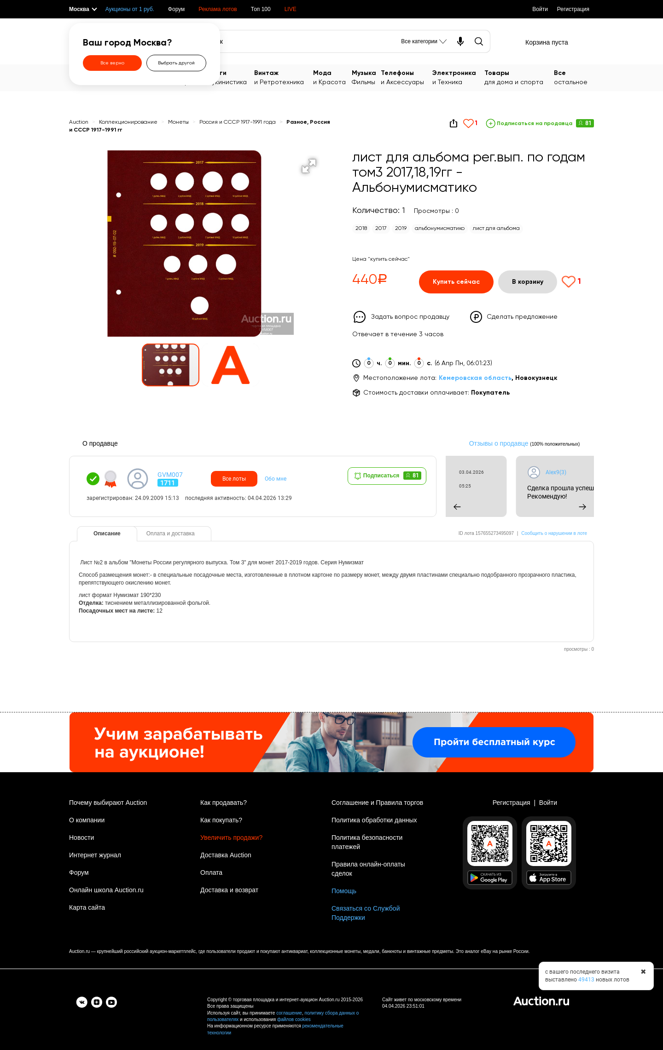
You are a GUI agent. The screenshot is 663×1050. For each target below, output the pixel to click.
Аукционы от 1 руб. (129, 9)
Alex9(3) (583, 472)
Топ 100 (261, 9)
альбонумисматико (440, 228)
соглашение (289, 1013)
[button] (309, 166)
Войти (540, 9)
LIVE (291, 9)
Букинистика (231, 77)
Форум (176, 9)
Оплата (211, 872)
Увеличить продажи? (231, 837)
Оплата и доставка (170, 533)
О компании (87, 820)
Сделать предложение (522, 317)
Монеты (179, 122)
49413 (586, 979)
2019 (401, 228)
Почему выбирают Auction (108, 802)
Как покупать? (221, 820)
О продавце (100, 443)
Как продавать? (223, 802)
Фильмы (366, 77)
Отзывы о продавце (499, 443)
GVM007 (170, 474)
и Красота (332, 77)
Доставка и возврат (229, 890)
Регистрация (573, 9)
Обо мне (275, 479)
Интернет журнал (95, 855)
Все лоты (234, 479)
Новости (81, 837)
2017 (381, 228)
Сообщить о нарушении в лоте (554, 533)
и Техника (458, 77)
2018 (361, 228)
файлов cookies (294, 1019)
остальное (574, 77)
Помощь (344, 891)
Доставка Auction (225, 855)
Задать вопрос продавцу (410, 317)
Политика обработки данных (374, 820)
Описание (107, 533)
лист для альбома (496, 228)
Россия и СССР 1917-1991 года (238, 122)
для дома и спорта (519, 77)
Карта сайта (87, 907)
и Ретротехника (283, 77)
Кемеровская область (475, 378)
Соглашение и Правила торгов (377, 802)
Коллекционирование (128, 122)
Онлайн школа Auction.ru (106, 890)
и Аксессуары (406, 77)
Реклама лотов (217, 9)
